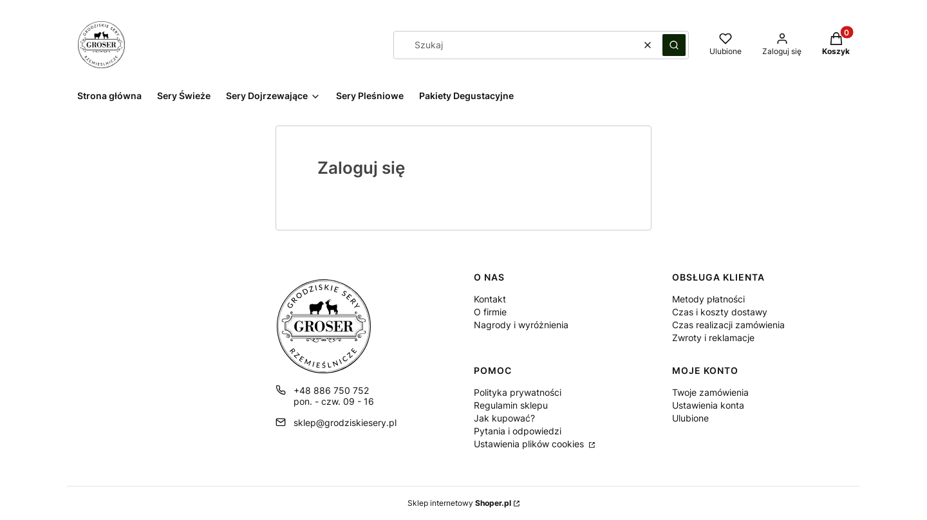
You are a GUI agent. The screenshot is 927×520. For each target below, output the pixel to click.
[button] (674, 45)
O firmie (490, 311)
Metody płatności (708, 298)
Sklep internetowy (459, 503)
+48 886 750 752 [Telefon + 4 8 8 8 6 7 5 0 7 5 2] (331, 390)
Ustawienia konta (708, 405)
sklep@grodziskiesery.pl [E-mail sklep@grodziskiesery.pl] (345, 422)
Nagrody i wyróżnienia (521, 324)
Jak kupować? (504, 418)
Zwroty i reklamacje (713, 337)
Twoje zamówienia (710, 392)
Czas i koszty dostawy (719, 311)
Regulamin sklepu (511, 405)
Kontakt (490, 298)
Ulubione (690, 418)
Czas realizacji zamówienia (728, 324)
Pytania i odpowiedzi (517, 430)
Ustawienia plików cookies (530, 443)
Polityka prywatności (517, 392)
